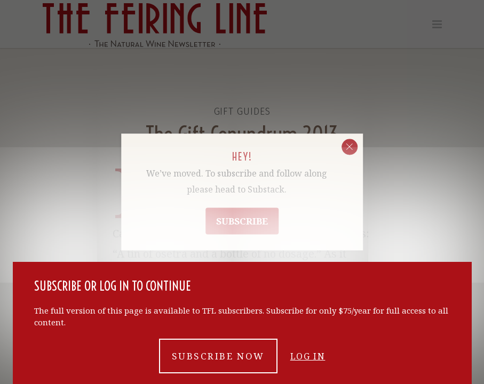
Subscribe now (218, 356)
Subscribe (242, 221)
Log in (308, 356)
